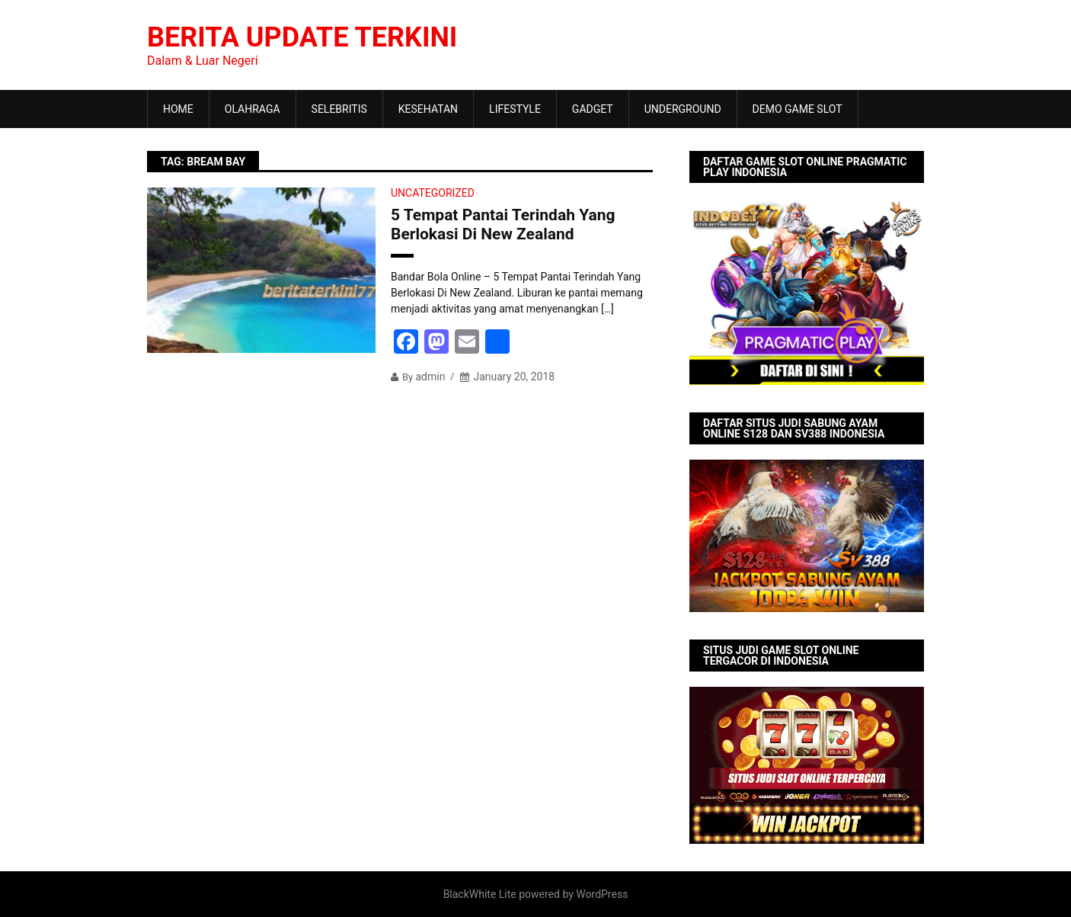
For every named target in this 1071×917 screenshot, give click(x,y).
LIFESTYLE (515, 109)
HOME (178, 109)
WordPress (602, 894)
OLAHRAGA (252, 109)
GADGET (592, 109)
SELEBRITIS (339, 109)
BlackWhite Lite (479, 894)
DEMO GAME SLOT (797, 109)
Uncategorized (433, 193)
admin (430, 376)
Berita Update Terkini (302, 37)
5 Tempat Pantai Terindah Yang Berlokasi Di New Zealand (503, 224)
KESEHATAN (428, 109)
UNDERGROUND (682, 109)
